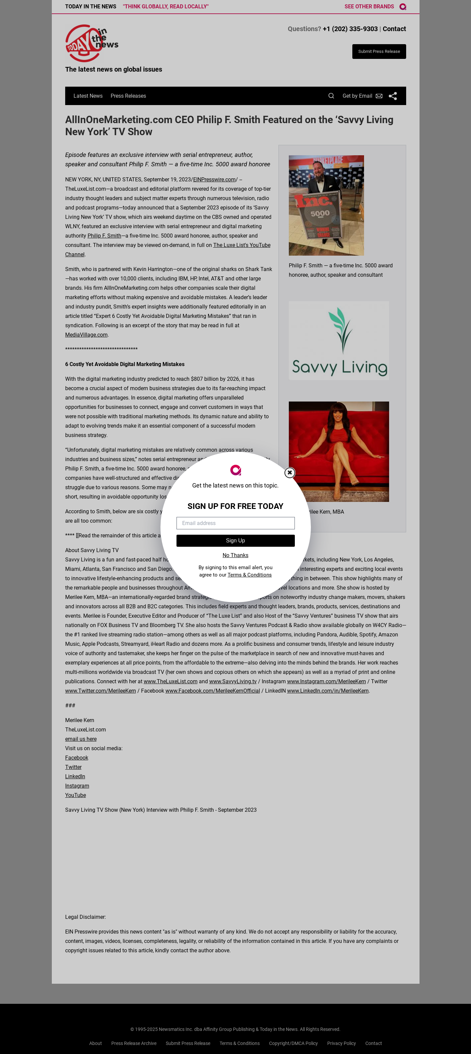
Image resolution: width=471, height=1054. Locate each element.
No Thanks (235, 555)
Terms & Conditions (250, 575)
